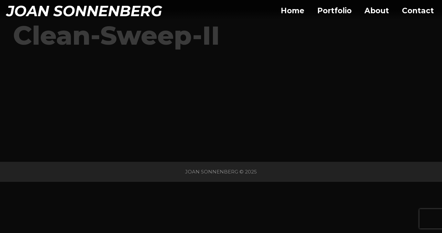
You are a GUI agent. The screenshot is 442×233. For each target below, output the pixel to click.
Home (292, 10)
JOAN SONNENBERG (84, 11)
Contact (418, 10)
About (376, 10)
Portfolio (334, 10)
